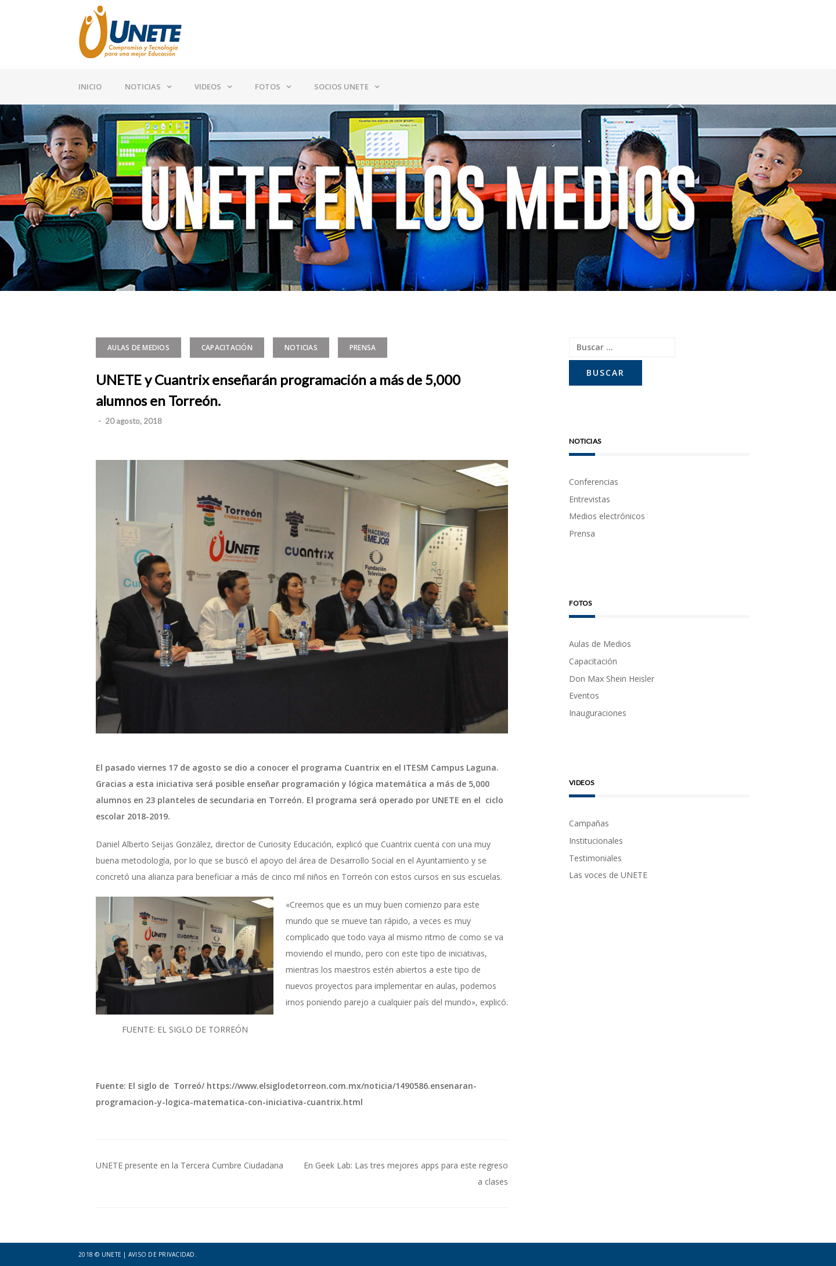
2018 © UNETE (99, 1254)
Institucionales (596, 840)
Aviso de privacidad (161, 1254)
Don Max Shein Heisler (611, 678)
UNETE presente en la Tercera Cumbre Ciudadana (189, 1165)
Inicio (90, 86)
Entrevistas (589, 499)
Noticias (143, 86)
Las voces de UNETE (608, 874)
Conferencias (593, 481)
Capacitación (227, 348)
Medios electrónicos (607, 515)
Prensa (362, 348)
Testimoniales (595, 858)
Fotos (267, 86)
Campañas (589, 823)
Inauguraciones (597, 712)
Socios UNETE (341, 86)
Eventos (584, 695)
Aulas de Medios (138, 348)
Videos (207, 86)
